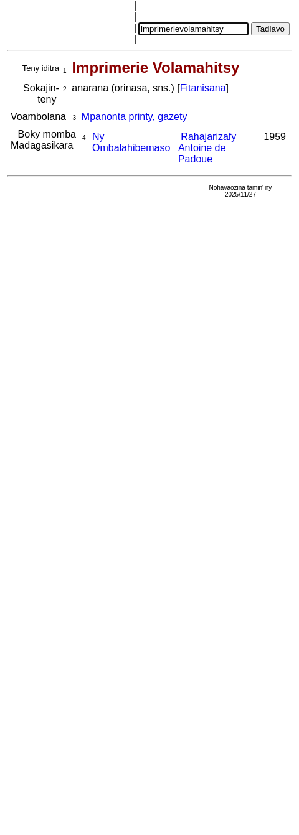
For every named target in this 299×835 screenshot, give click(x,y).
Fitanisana (203, 88)
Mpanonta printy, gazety (134, 116)
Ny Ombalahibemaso (131, 142)
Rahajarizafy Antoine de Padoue (207, 147)
